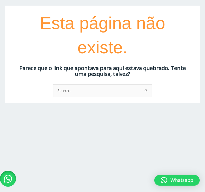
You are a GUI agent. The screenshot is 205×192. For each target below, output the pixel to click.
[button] (8, 179)
